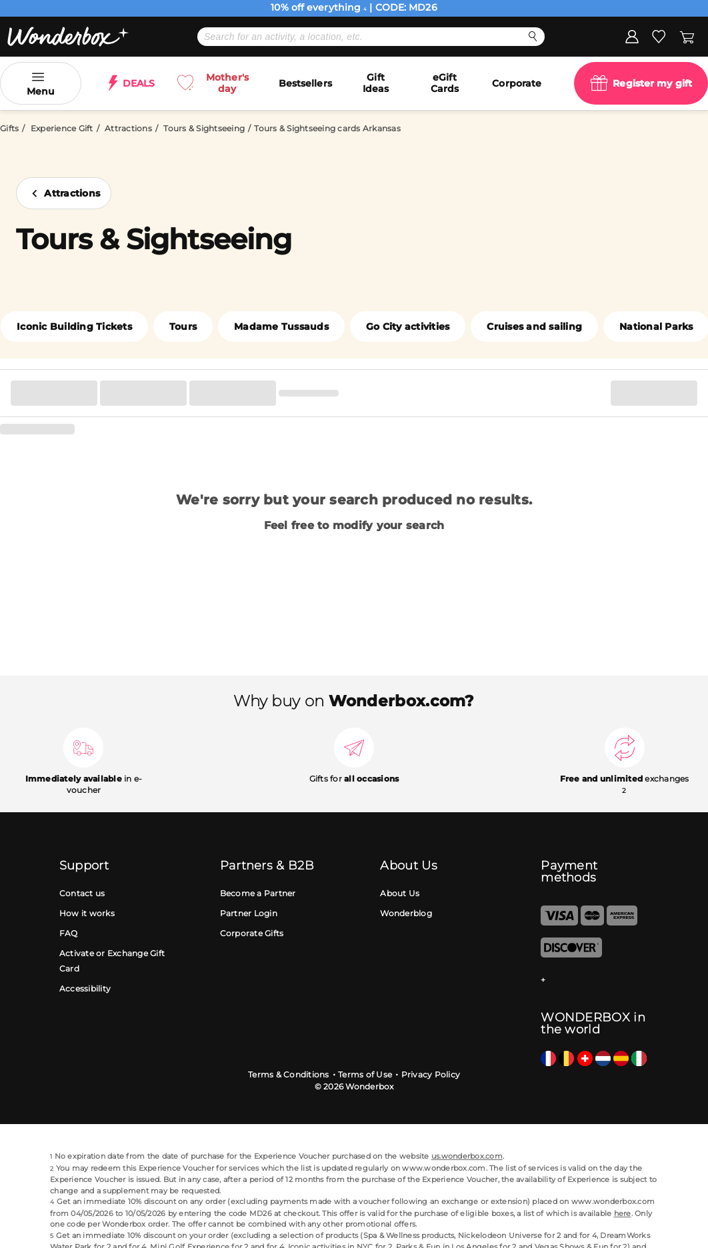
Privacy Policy (431, 1074)
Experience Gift (62, 128)
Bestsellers (305, 83)
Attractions (128, 128)
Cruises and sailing (534, 326)
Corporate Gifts (252, 933)
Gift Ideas (376, 83)
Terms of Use (365, 1074)
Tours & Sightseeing (204, 128)
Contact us (82, 893)
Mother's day (227, 83)
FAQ (68, 933)
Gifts (9, 128)
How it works (87, 913)
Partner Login (248, 913)
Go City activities (408, 326)
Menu (41, 91)
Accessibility (85, 988)
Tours (183, 326)
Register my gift (652, 83)
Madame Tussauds (281, 326)
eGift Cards (445, 83)
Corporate (516, 83)
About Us (399, 893)
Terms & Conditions (288, 1074)
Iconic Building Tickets (74, 326)
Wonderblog (406, 913)
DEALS (139, 83)
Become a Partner (258, 893)
